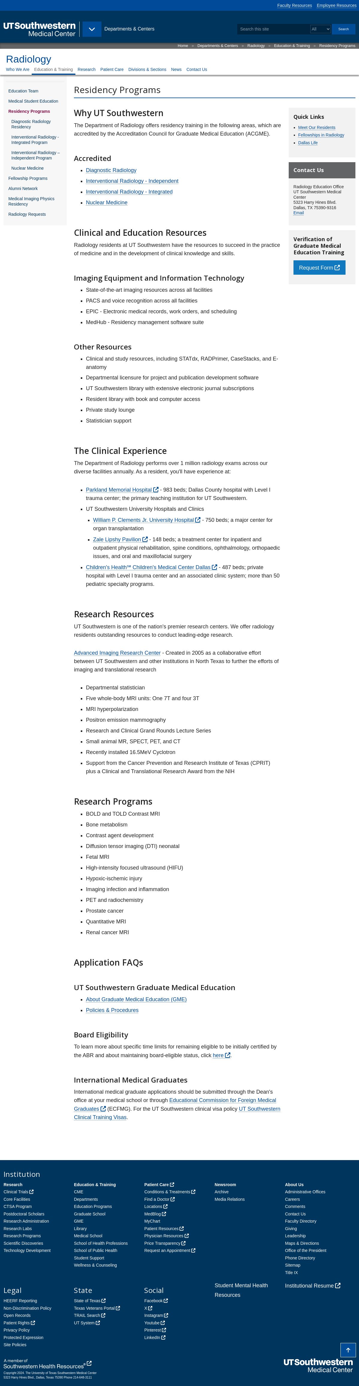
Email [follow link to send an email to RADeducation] (298, 212)
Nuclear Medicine (27, 168)
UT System (84, 1322)
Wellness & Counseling (95, 1265)
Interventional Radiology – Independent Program (35, 155)
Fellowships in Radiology (321, 135)
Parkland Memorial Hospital (119, 490)
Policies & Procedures (112, 1010)
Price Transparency (162, 1243)
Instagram (153, 1315)
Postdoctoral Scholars (24, 1214)
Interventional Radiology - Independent (132, 181)
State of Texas (87, 1300)
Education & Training (292, 45)
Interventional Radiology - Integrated (129, 192)
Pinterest (152, 1330)
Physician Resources (163, 1235)
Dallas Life (308, 142)
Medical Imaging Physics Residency (31, 201)
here (218, 1055)
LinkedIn (152, 1337)
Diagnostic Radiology (111, 170)
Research (87, 69)
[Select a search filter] (320, 29)
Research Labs (18, 1228)
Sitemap (292, 1265)
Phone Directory (300, 1258)
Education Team (23, 91)
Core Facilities (17, 1199)
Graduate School (89, 1214)
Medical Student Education (33, 101)
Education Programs (93, 1206)
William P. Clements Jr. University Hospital (143, 520)
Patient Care (112, 69)
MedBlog (152, 1214)
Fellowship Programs (28, 178)
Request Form (316, 268)
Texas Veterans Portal (94, 1308)
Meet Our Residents (317, 127)
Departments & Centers (217, 45)
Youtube (151, 1322)
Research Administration (26, 1221)
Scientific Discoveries (23, 1243)
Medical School (88, 1235)
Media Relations (230, 1199)
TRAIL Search (87, 1315)
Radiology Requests (27, 214)
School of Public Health (95, 1250)
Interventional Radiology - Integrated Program (35, 140)
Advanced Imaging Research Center (117, 653)
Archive (222, 1191)
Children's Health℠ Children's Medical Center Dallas (148, 567)
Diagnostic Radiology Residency (31, 124)
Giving (291, 1228)
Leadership (295, 1235)
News (176, 69)
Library (80, 1228)
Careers (292, 1199)
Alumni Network (23, 188)
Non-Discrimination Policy (27, 1308)
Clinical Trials (16, 1191)
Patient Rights (17, 1322)
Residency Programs (337, 45)
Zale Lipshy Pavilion (117, 539)
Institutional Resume (309, 1286)
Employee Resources (337, 5)
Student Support (89, 1258)
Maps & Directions (302, 1243)
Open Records (17, 1315)
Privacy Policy (17, 1330)
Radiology (256, 45)
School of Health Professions (101, 1243)
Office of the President (305, 1250)
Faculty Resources (294, 5)
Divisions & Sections (147, 69)
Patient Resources (161, 1228)
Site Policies (15, 1344)
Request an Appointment (167, 1250)
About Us (294, 1184)
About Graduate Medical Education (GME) (136, 999)
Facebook (153, 1300)
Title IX (291, 1272)
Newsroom (225, 1184)
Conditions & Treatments (167, 1191)
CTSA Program (18, 1206)
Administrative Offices (305, 1191)
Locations (153, 1206)
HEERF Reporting (20, 1300)
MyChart (152, 1221)
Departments (86, 1199)
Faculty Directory (301, 1221)
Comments (295, 1206)
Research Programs (22, 1235)
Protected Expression (23, 1337)
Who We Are (17, 69)
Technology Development (27, 1250)
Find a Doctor (156, 1199)
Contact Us (196, 69)
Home (183, 45)
